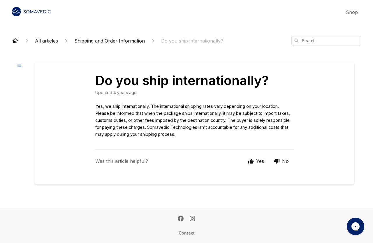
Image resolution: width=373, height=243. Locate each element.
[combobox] (326, 40)
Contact (187, 232)
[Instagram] (192, 219)
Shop (352, 12)
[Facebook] (180, 219)
